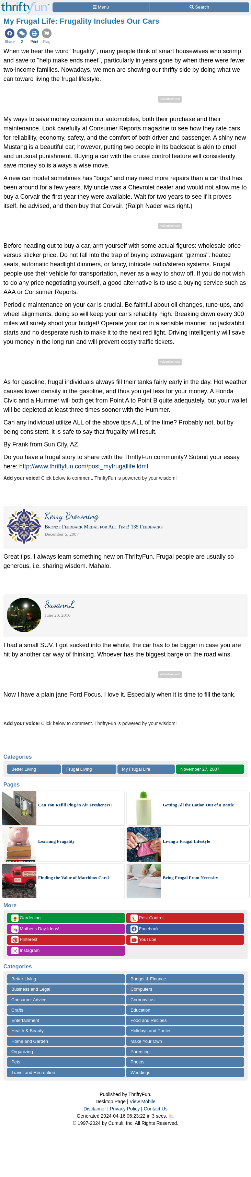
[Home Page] (25, 4)
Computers (141, 989)
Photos (137, 1061)
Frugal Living (79, 769)
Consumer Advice (28, 999)
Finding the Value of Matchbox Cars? (74, 877)
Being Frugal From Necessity (190, 877)
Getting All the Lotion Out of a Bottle (198, 804)
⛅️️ (171, 1116)
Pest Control (146, 918)
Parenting (140, 1051)
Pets (15, 1061)
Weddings (140, 1072)
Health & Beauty (27, 1030)
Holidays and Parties (150, 1030)
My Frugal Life (136, 769)
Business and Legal (30, 989)
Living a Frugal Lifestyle (186, 841)
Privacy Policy (125, 1108)
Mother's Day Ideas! (35, 929)
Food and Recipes (148, 1020)
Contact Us (156, 1108)
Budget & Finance (148, 978)
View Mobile (143, 1101)
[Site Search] (199, 7)
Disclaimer (94, 1108)
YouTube (143, 939)
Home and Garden (29, 1041)
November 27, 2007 (199, 769)
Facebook (144, 929)
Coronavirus (142, 999)
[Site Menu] (101, 7)
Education (140, 1010)
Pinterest (24, 939)
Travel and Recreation (33, 1072)
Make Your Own (146, 1041)
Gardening (26, 918)
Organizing (22, 1051)
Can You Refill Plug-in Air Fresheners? (75, 804)
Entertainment (25, 1020)
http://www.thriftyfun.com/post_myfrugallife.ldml (83, 466)
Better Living (23, 769)
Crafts (17, 1010)
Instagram (25, 950)
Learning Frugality (56, 841)
